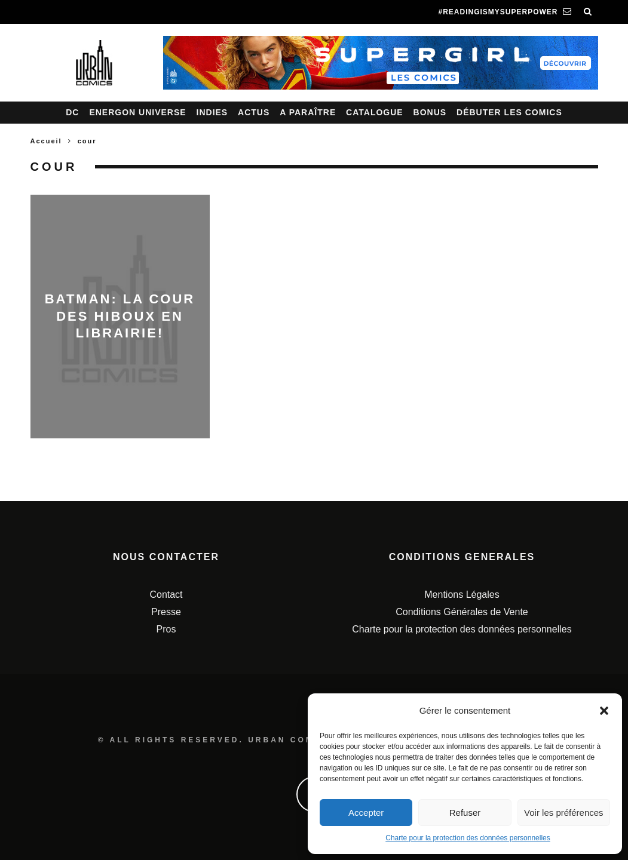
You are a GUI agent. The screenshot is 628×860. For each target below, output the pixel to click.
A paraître (308, 112)
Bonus (430, 112)
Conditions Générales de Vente (462, 612)
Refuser (465, 812)
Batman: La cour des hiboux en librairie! (120, 315)
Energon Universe (137, 112)
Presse (166, 612)
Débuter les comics (509, 112)
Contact (165, 594)
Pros (166, 629)
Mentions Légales (461, 594)
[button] (604, 711)
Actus (253, 112)
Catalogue (374, 112)
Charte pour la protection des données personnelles (467, 838)
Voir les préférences (564, 812)
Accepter (366, 812)
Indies (212, 112)
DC (72, 112)
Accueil (46, 141)
